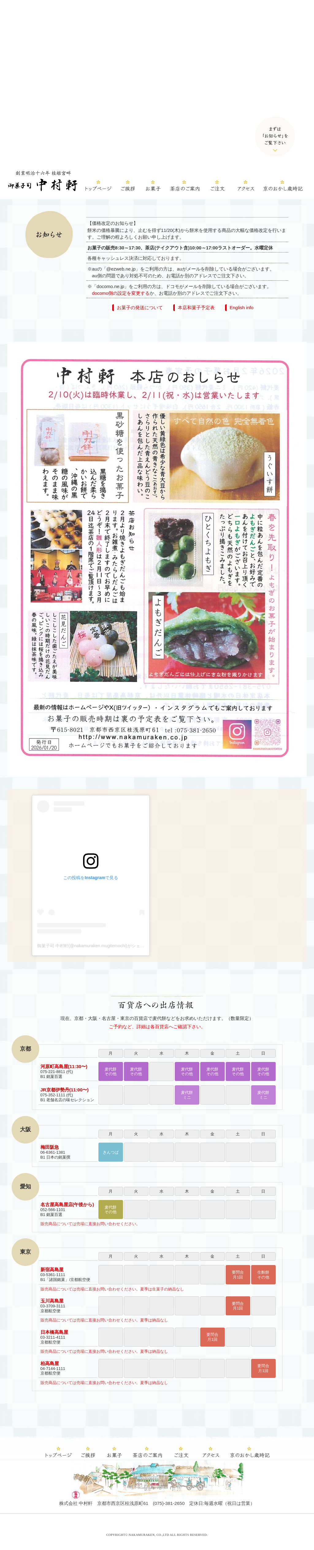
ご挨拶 (128, 186)
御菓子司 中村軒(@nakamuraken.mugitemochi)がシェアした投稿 (99, 945)
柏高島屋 (49, 1363)
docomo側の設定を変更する (121, 293)
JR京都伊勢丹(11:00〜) (64, 1089)
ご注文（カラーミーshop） (217, 186)
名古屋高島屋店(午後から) (67, 1204)
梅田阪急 (49, 1147)
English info (242, 307)
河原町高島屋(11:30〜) (63, 1066)
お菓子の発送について (140, 307)
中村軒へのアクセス (245, 186)
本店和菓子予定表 (196, 307)
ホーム (100, 186)
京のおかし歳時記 (282, 186)
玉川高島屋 (51, 1300)
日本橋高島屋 (54, 1332)
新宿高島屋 (51, 1269)
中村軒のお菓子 (153, 186)
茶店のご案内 (184, 186)
